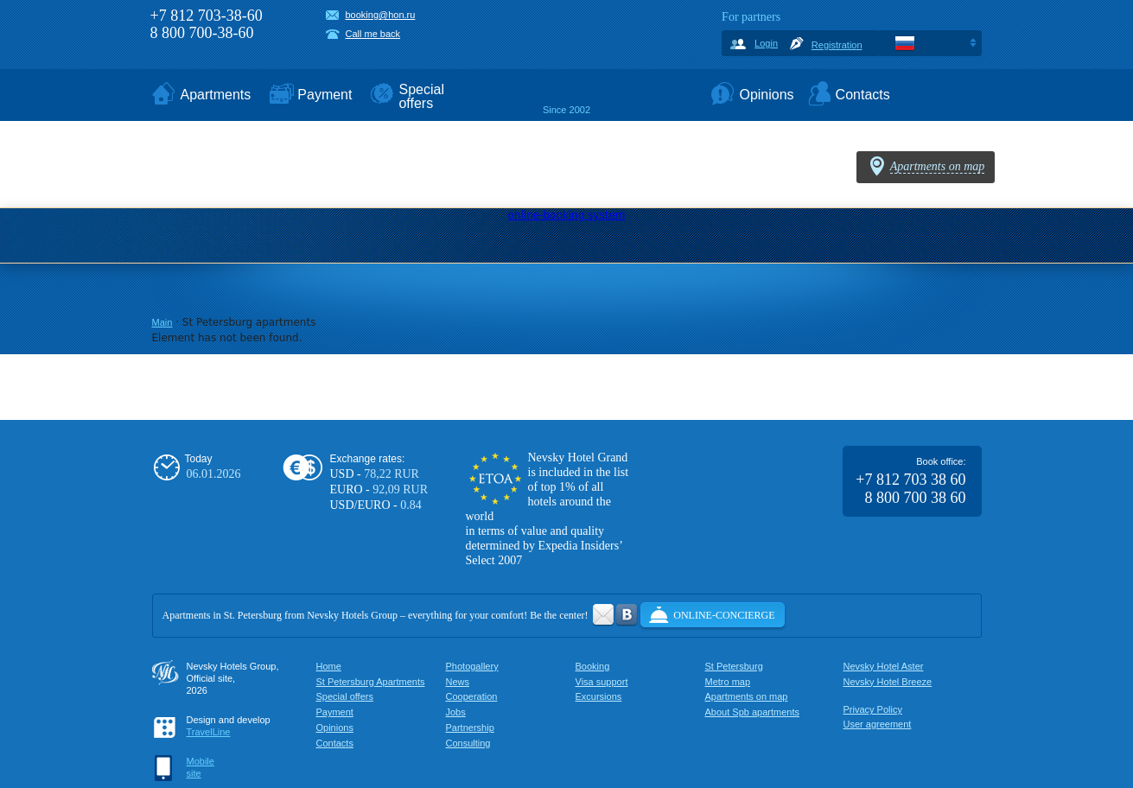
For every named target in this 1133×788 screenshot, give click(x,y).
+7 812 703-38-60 (206, 15)
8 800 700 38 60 (915, 497)
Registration (837, 45)
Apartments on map (746, 696)
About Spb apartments (752, 712)
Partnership (470, 727)
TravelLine (209, 732)
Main (162, 322)
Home (328, 666)
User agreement (877, 724)
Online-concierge (723, 615)
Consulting (468, 743)
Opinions (334, 727)
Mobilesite (200, 767)
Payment (334, 712)
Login (766, 43)
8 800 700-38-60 (202, 32)
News (458, 682)
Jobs (456, 712)
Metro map (728, 682)
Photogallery (472, 666)
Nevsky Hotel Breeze (887, 682)
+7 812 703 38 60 (910, 479)
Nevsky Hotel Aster (883, 666)
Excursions (599, 696)
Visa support (602, 682)
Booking (593, 666)
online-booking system (567, 215)
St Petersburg (734, 666)
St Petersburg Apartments (370, 682)
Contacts (334, 743)
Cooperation (472, 696)
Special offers (344, 696)
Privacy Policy (872, 709)
